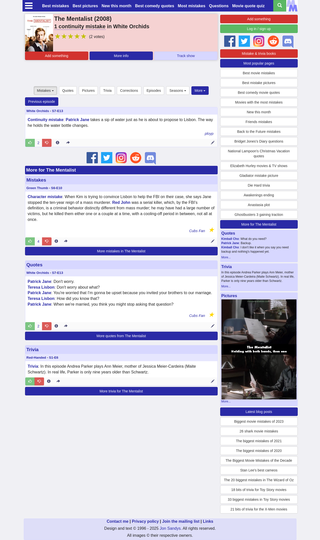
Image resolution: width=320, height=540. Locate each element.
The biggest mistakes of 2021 (259, 441)
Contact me (117, 521)
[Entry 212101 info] (49, 381)
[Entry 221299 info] (57, 143)
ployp (209, 134)
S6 (53, 188)
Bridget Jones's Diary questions (258, 141)
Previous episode (41, 102)
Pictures (88, 91)
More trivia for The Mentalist (121, 391)
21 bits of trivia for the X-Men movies (258, 509)
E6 (56, 357)
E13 (60, 111)
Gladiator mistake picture (258, 176)
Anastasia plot (259, 205)
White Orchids (38, 111)
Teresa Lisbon (41, 287)
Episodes (154, 91)
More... (226, 257)
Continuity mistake (46, 120)
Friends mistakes (259, 122)
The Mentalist (73, 18)
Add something (56, 56)
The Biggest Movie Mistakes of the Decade (258, 460)
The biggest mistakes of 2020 (259, 451)
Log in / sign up (259, 29)
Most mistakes (191, 6)
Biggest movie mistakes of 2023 (259, 421)
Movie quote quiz (248, 6)
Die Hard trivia (259, 185)
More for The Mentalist (51, 170)
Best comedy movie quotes (259, 93)
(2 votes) (97, 37)
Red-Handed (36, 357)
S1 (51, 357)
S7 (54, 111)
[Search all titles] (279, 6)
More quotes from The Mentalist (121, 336)
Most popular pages (258, 63)
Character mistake (45, 197)
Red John (121, 202)
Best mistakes (55, 6)
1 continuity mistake (80, 27)
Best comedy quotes (154, 6)
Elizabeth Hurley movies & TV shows (258, 166)
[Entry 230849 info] (56, 241)
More (200, 91)
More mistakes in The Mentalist (121, 251)
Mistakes (45, 91)
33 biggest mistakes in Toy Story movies (259, 499)
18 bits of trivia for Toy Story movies (258, 490)
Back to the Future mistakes (259, 132)
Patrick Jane (77, 120)
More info (121, 56)
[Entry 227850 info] (56, 326)
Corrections (129, 91)
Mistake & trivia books (259, 54)
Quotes (68, 91)
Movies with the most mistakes (259, 102)
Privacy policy (145, 521)
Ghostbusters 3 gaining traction (259, 215)
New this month (116, 6)
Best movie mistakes (259, 73)
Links (208, 521)
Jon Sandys (170, 528)
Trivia (107, 91)
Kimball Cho (230, 239)
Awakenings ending (259, 195)
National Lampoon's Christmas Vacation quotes (259, 153)
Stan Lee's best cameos (258, 470)
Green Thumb (37, 188)
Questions (218, 6)
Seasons (177, 91)
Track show (186, 56)
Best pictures (85, 6)
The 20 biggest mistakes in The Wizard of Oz (259, 480)
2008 (103, 18)
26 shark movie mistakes (258, 431)
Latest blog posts (259, 412)
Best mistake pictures (258, 83)
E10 (59, 188)
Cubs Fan (197, 231)
